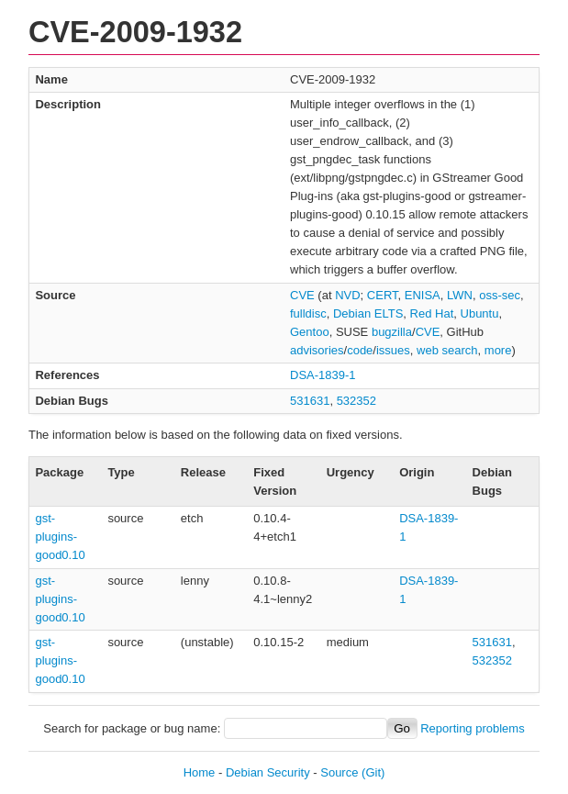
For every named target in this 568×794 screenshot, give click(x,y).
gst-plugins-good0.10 (59, 536)
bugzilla (392, 332)
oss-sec (499, 295)
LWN (460, 295)
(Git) (373, 772)
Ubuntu (480, 313)
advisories (317, 350)
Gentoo (309, 332)
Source (339, 772)
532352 (356, 401)
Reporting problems (472, 728)
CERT (382, 295)
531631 (309, 401)
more (498, 350)
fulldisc (308, 313)
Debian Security (268, 772)
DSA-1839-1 (323, 375)
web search (447, 350)
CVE (302, 295)
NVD (347, 295)
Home (200, 772)
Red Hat (432, 313)
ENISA (422, 295)
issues (393, 350)
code (360, 350)
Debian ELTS (368, 313)
